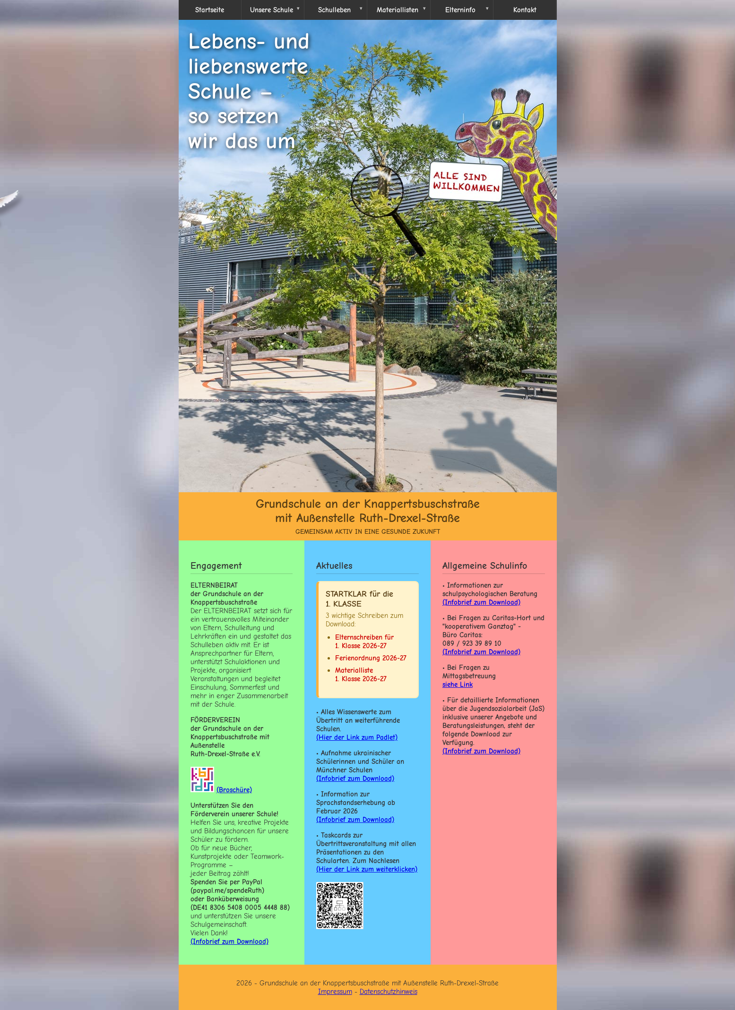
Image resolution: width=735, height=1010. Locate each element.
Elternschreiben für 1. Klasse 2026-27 (364, 641)
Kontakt (524, 10)
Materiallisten (397, 10)
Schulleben (334, 10)
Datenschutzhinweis (388, 991)
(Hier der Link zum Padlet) (357, 737)
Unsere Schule (271, 10)
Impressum (335, 991)
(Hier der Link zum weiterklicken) (366, 869)
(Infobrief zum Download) (355, 778)
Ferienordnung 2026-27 (370, 658)
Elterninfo (460, 10)
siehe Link (457, 684)
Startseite (209, 10)
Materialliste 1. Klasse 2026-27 (361, 674)
